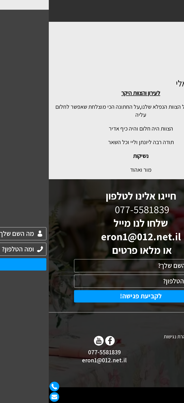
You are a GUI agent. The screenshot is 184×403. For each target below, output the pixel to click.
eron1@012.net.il (92, 236)
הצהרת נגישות (128, 336)
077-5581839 (55, 352)
